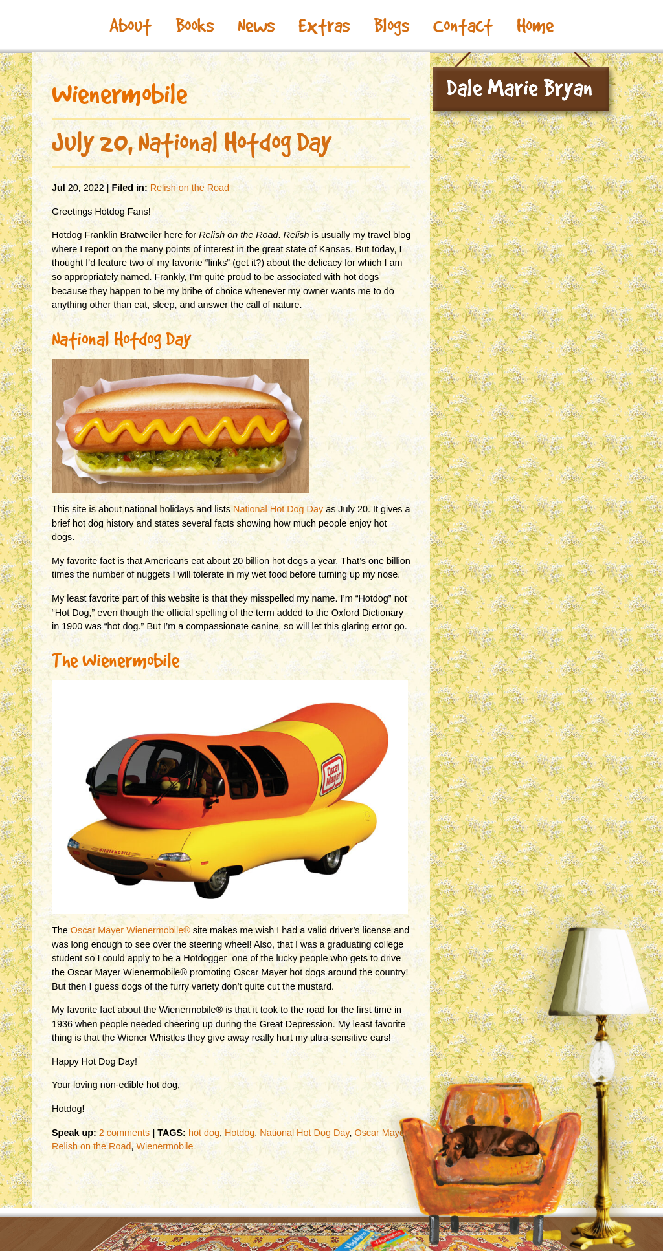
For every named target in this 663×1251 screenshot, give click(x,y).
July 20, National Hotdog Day (192, 142)
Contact (463, 26)
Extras (324, 26)
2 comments (124, 1132)
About (130, 26)
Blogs (391, 26)
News (256, 26)
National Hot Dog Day (278, 509)
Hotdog (239, 1132)
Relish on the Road (189, 187)
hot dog (203, 1132)
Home (535, 26)
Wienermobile (164, 1146)
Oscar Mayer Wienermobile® (130, 930)
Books (194, 26)
